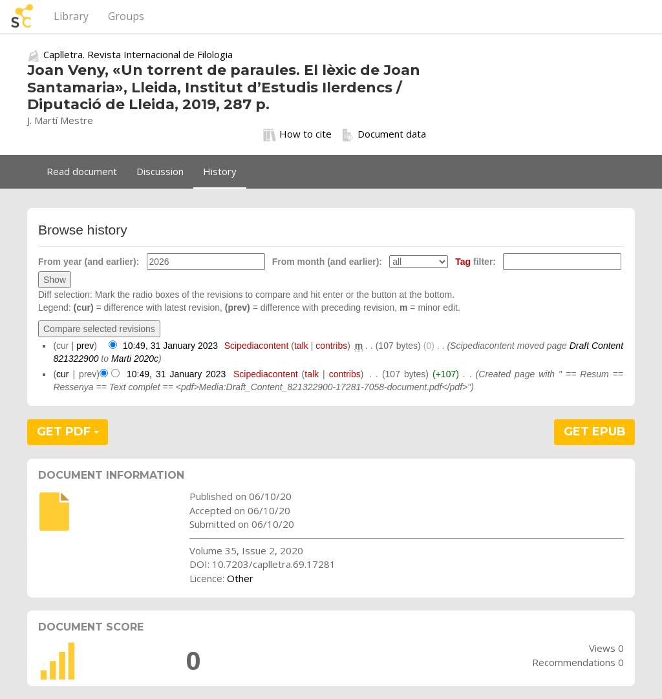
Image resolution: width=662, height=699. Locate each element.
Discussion (160, 171)
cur (62, 374)
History (220, 171)
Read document (82, 171)
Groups (126, 16)
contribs (331, 345)
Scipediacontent (256, 345)
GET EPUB (595, 431)
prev (85, 345)
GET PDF (68, 431)
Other (240, 578)
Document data (383, 134)
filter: (475, 261)
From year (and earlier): (88, 261)
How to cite (297, 134)
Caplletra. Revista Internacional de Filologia (138, 54)
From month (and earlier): (327, 261)
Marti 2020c (134, 358)
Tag (463, 261)
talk (301, 345)
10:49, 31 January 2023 (170, 345)
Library (71, 16)
